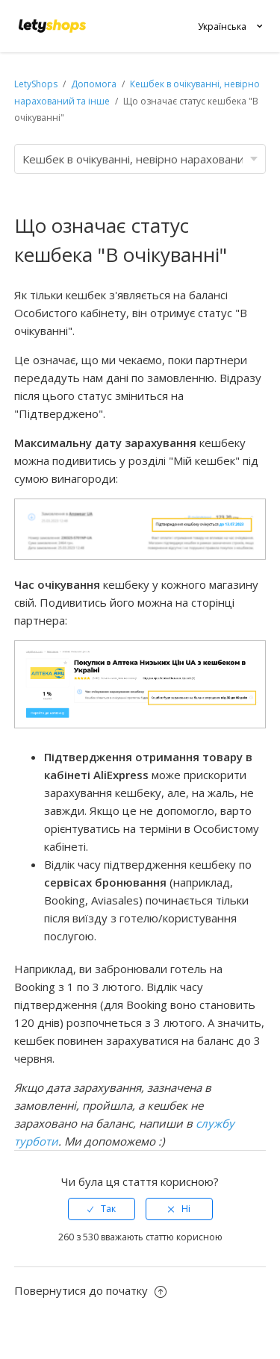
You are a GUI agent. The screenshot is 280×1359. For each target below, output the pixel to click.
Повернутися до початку (90, 1290)
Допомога (95, 84)
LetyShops (35, 84)
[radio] (101, 1209)
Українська (222, 26)
